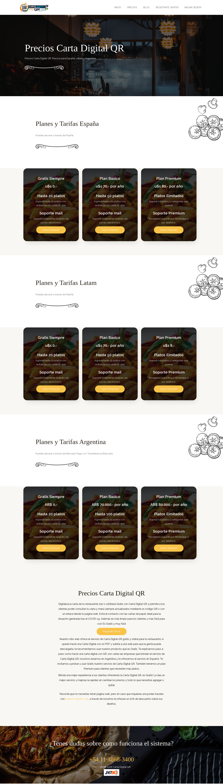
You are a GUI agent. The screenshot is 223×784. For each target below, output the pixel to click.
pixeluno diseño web (77, 699)
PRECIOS (137, 7)
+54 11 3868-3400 (111, 759)
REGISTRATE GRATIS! (169, 7)
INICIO (124, 7)
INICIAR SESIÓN (193, 7)
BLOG (150, 7)
